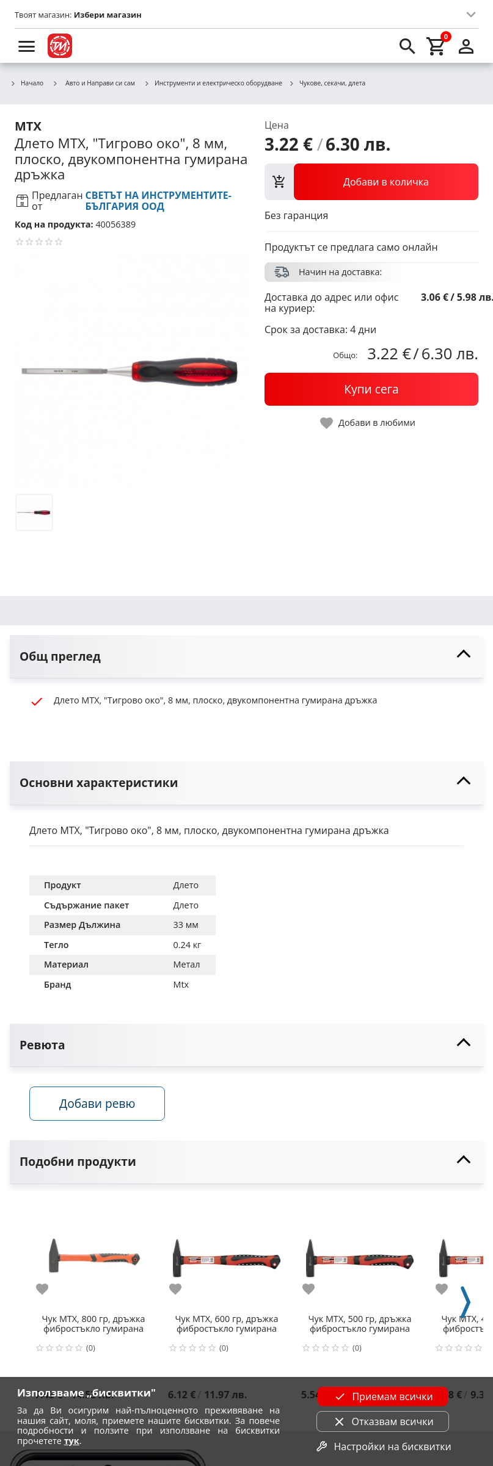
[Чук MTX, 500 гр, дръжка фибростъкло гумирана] (359, 1253)
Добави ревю (97, 1103)
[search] (407, 46)
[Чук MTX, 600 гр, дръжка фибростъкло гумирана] (226, 1253)
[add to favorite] (49, 1289)
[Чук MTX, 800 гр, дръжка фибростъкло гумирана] (93, 1253)
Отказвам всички (383, 1421)
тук (71, 1440)
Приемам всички (382, 1396)
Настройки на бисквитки (382, 1446)
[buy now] (371, 389)
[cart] (437, 46)
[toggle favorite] (368, 423)
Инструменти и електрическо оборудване (213, 83)
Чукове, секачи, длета (326, 83)
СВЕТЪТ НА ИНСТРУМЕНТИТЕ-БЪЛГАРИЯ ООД (159, 201)
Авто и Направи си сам (93, 83)
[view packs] (371, 181)
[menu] (27, 46)
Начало (26, 83)
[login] (466, 46)
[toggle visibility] (246, 656)
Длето (186, 885)
